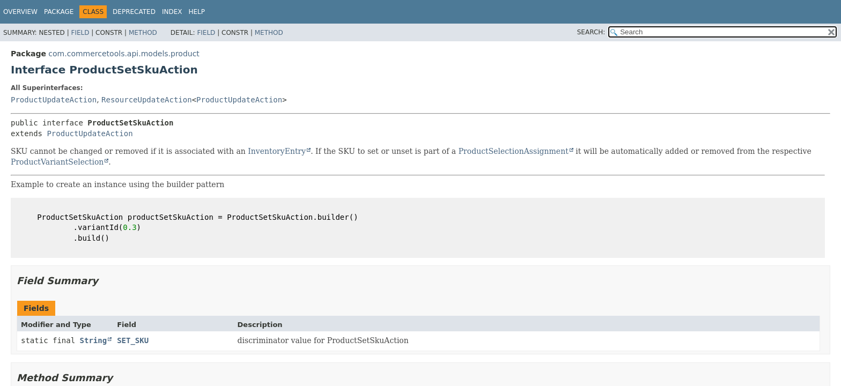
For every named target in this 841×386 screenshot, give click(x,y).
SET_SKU (133, 340)
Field (80, 32)
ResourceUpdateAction (146, 99)
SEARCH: (591, 32)
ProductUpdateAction (54, 99)
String (93, 340)
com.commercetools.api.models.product (124, 53)
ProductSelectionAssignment (514, 151)
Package (58, 12)
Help (196, 12)
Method (143, 32)
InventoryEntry (277, 151)
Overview (20, 12)
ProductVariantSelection (57, 162)
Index (172, 12)
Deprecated (134, 12)
